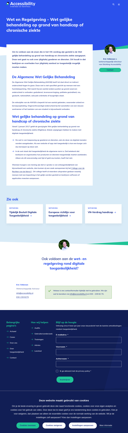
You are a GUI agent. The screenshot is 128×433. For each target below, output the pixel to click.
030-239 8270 (22, 297)
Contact (110, 70)
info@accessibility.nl (24, 293)
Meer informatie (106, 425)
